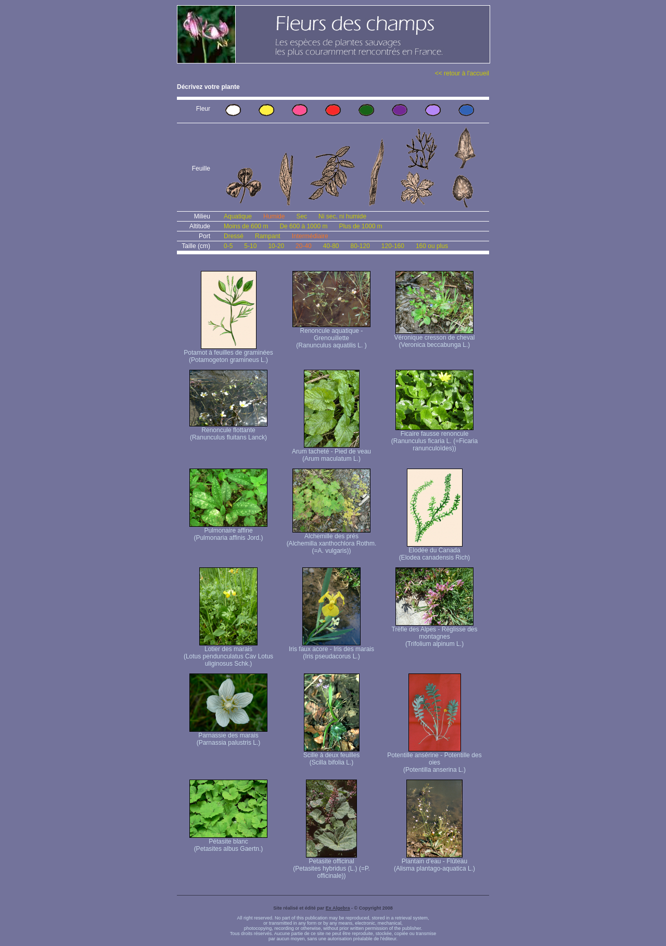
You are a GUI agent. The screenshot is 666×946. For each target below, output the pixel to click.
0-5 (228, 246)
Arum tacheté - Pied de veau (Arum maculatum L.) (331, 452)
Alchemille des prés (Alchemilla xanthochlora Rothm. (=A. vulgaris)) (332, 540)
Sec (301, 216)
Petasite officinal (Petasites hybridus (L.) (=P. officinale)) (331, 865)
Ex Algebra (338, 908)
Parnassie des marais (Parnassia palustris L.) (228, 736)
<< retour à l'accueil (462, 73)
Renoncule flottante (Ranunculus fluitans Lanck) (228, 431)
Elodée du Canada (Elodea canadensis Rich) (434, 551)
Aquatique (238, 216)
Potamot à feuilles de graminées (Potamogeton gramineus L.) (228, 353)
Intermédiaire (310, 236)
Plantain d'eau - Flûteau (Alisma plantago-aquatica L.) (434, 862)
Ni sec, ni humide (342, 216)
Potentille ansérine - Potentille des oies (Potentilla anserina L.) (434, 759)
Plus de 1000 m (360, 226)
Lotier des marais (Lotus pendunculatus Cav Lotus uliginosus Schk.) (228, 653)
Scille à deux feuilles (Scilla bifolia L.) (331, 756)
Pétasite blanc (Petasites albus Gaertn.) (228, 842)
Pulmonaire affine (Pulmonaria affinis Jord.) (228, 531)
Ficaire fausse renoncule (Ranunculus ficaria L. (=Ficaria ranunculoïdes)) (434, 438)
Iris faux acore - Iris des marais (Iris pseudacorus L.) (331, 650)
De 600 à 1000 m (303, 226)
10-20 (276, 246)
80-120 (359, 246)
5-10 (250, 246)
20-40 (304, 246)
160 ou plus (432, 246)
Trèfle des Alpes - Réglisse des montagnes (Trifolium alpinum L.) (435, 633)
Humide (274, 216)
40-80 (331, 246)
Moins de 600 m (246, 226)
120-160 (392, 246)
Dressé (234, 236)
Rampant (267, 236)
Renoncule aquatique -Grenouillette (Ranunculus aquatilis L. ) (331, 335)
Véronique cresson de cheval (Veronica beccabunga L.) (434, 338)
